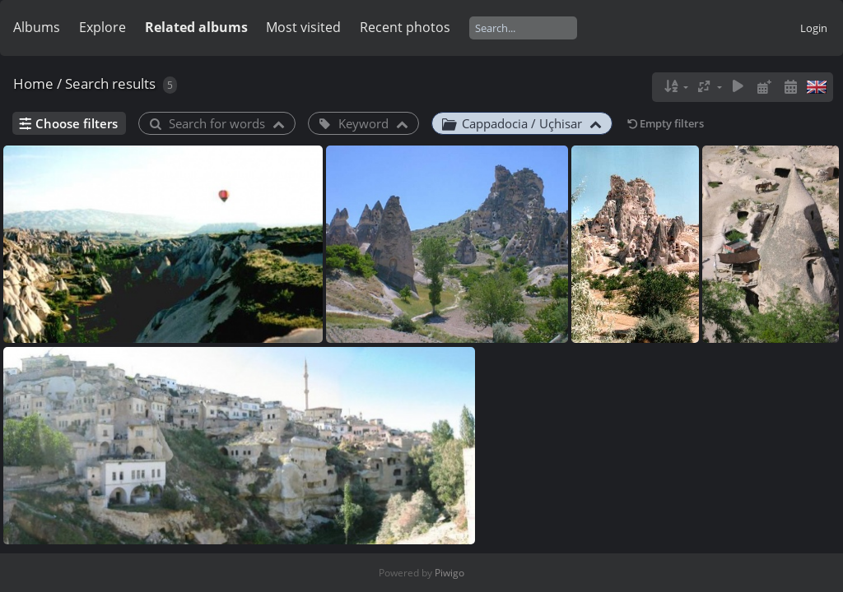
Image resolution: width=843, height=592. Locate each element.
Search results (110, 83)
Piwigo (449, 573)
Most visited (303, 27)
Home (33, 83)
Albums (36, 27)
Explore (102, 27)
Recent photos (405, 27)
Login (813, 28)
